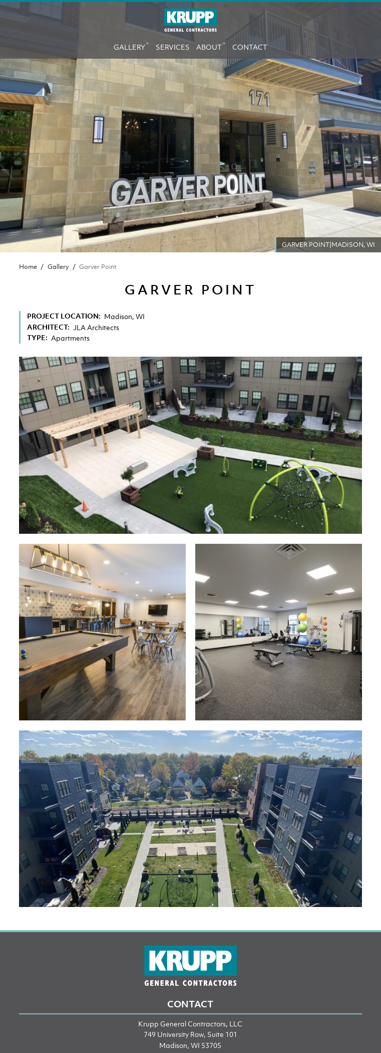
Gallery (131, 45)
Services (173, 47)
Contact (249, 47)
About (211, 45)
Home (28, 266)
